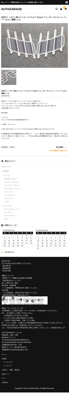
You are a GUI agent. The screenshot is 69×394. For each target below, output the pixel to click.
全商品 (4, 359)
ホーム (4, 354)
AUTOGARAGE (11, 9)
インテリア (6, 175)
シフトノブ (8, 192)
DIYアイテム (6, 167)
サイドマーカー (9, 216)
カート (4, 378)
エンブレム (8, 212)
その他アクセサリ (10, 179)
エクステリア (7, 206)
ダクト (6, 219)
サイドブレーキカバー (12, 185)
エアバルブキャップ (11, 209)
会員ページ (6, 374)
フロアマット (9, 198)
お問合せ (5, 382)
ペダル (6, 201)
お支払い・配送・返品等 (11, 370)
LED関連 (5, 171)
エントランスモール (11, 182)
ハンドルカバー (9, 195)
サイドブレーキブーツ (12, 188)
